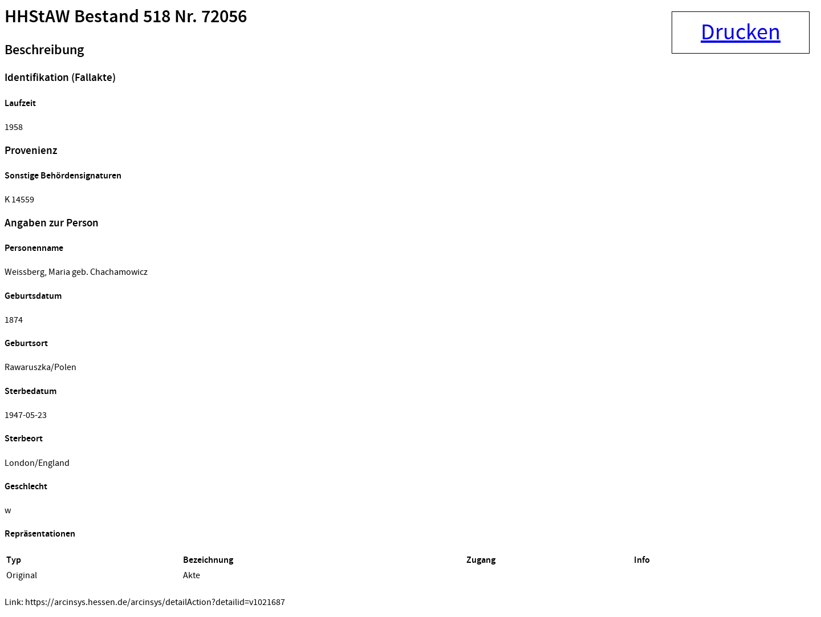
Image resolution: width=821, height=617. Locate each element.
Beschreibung (44, 50)
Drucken (741, 32)
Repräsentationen (40, 534)
